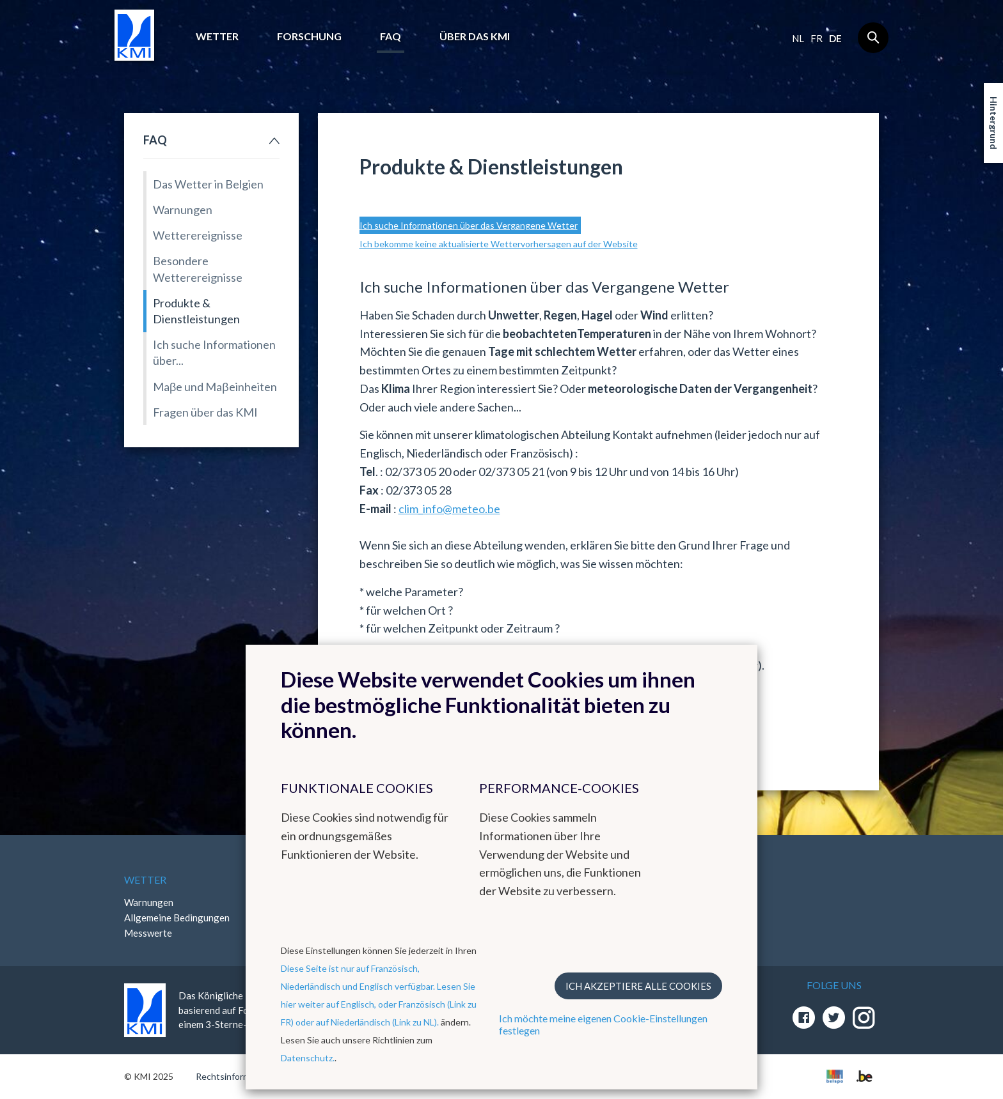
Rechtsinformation (233, 1076)
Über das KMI (474, 36)
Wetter (217, 36)
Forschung (309, 36)
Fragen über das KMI (205, 412)
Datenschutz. (308, 1057)
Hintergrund (993, 123)
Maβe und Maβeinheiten (215, 387)
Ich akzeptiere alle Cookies (638, 986)
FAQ (390, 36)
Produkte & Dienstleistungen (196, 311)
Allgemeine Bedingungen (177, 917)
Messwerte (148, 933)
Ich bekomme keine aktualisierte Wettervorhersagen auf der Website (498, 243)
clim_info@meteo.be (449, 509)
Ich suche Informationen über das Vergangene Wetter (468, 225)
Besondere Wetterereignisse (197, 269)
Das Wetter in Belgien (208, 184)
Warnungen (182, 210)
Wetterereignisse (197, 235)
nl (798, 38)
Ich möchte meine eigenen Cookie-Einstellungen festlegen (603, 1024)
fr (816, 38)
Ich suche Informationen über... (214, 352)
